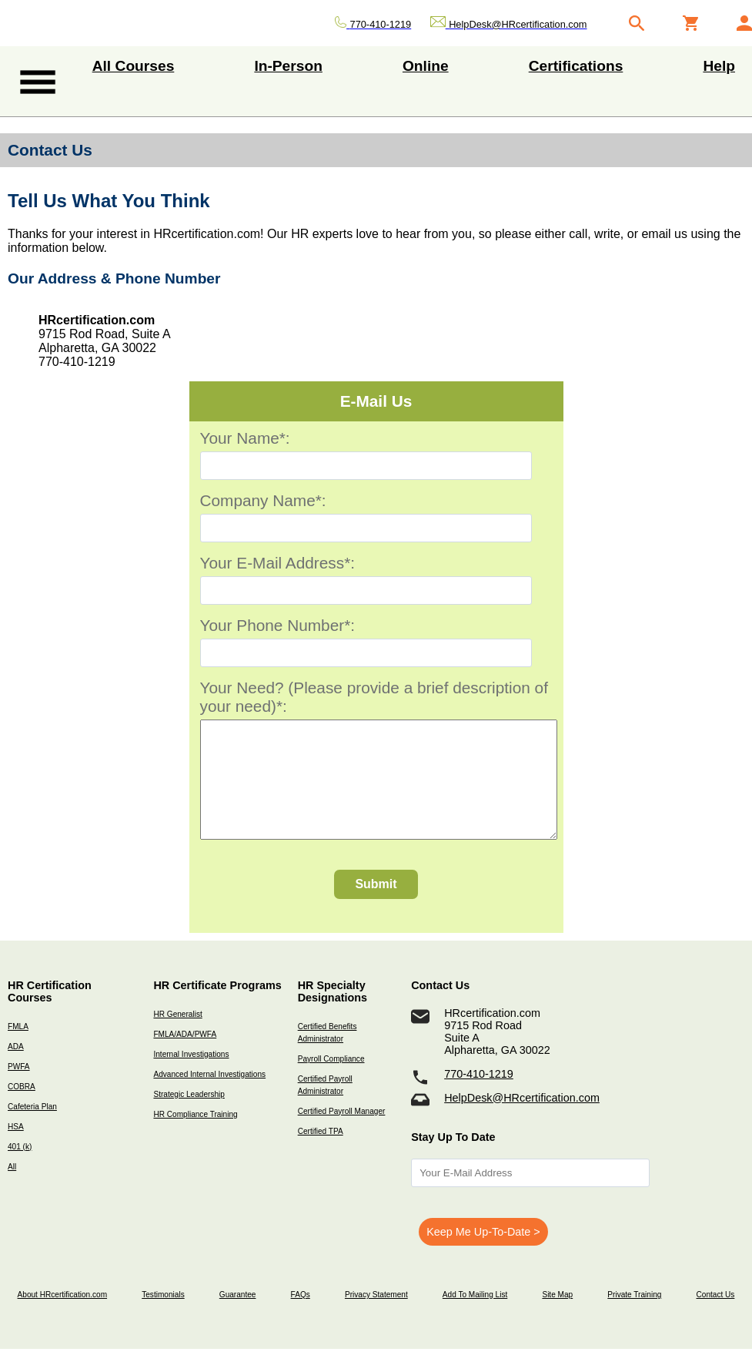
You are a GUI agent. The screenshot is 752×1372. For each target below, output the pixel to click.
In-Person (288, 66)
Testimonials (163, 1317)
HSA (16, 1150)
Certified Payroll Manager (342, 1134)
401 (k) (20, 1170)
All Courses (133, 66)
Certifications (576, 66)
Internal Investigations (191, 1077)
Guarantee (237, 1317)
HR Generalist (177, 1037)
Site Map (557, 1317)
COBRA (21, 1109)
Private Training (634, 1317)
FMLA (18, 1049)
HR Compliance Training (195, 1137)
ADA (16, 1069)
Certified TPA (320, 1154)
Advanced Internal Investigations (209, 1097)
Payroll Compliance (331, 1082)
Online (426, 66)
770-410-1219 (478, 1097)
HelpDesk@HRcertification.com (522, 1121)
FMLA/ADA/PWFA (184, 1057)
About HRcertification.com (63, 1317)
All (12, 1190)
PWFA (19, 1089)
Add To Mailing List (475, 1317)
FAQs (300, 1317)
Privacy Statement (376, 1317)
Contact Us (716, 1317)
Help (719, 66)
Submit (375, 907)
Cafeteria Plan (32, 1129)
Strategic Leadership (188, 1117)
